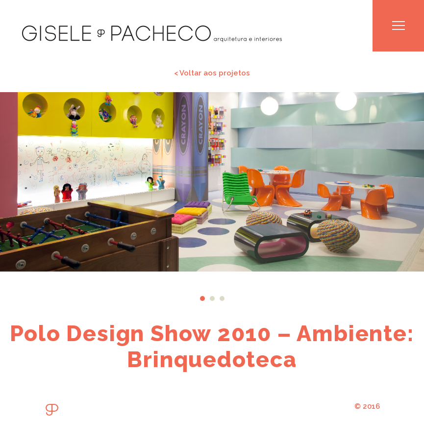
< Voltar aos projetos (212, 73)
